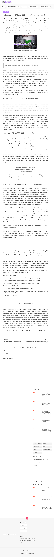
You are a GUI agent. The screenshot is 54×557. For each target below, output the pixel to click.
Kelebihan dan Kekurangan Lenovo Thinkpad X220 (46, 403)
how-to (44, 443)
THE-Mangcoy (31, 553)
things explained (46, 449)
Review (24, 6)
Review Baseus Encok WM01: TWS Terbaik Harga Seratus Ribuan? (46, 412)
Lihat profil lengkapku (37, 462)
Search (47, 6)
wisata (35, 452)
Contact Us (43, 2)
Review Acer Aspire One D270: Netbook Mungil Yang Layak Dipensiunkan (47, 430)
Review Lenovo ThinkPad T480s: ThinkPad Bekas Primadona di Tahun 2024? (47, 498)
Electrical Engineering (13, 6)
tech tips (35, 449)
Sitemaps (50, 2)
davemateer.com (28, 171)
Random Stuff (33, 6)
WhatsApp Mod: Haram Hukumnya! (46, 421)
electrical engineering (38, 443)
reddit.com (40, 243)
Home (3, 6)
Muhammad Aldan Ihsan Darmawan (41, 459)
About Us (38, 2)
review (44, 446)
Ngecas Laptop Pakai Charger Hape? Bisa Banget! (46, 394)
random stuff (36, 446)
